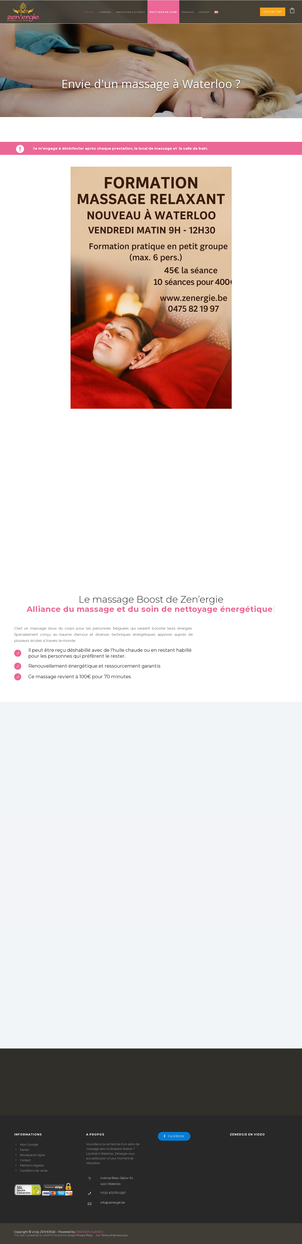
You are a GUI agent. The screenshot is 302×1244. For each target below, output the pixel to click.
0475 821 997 (273, 11)
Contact (204, 12)
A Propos (105, 12)
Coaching (188, 12)
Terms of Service (111, 1235)
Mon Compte (29, 1144)
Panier (24, 1150)
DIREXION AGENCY (89, 1232)
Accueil (89, 12)
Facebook (174, 1136)
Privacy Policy (84, 1235)
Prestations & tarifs (130, 12)
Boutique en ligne (163, 12)
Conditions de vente (33, 1170)
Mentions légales (32, 1165)
